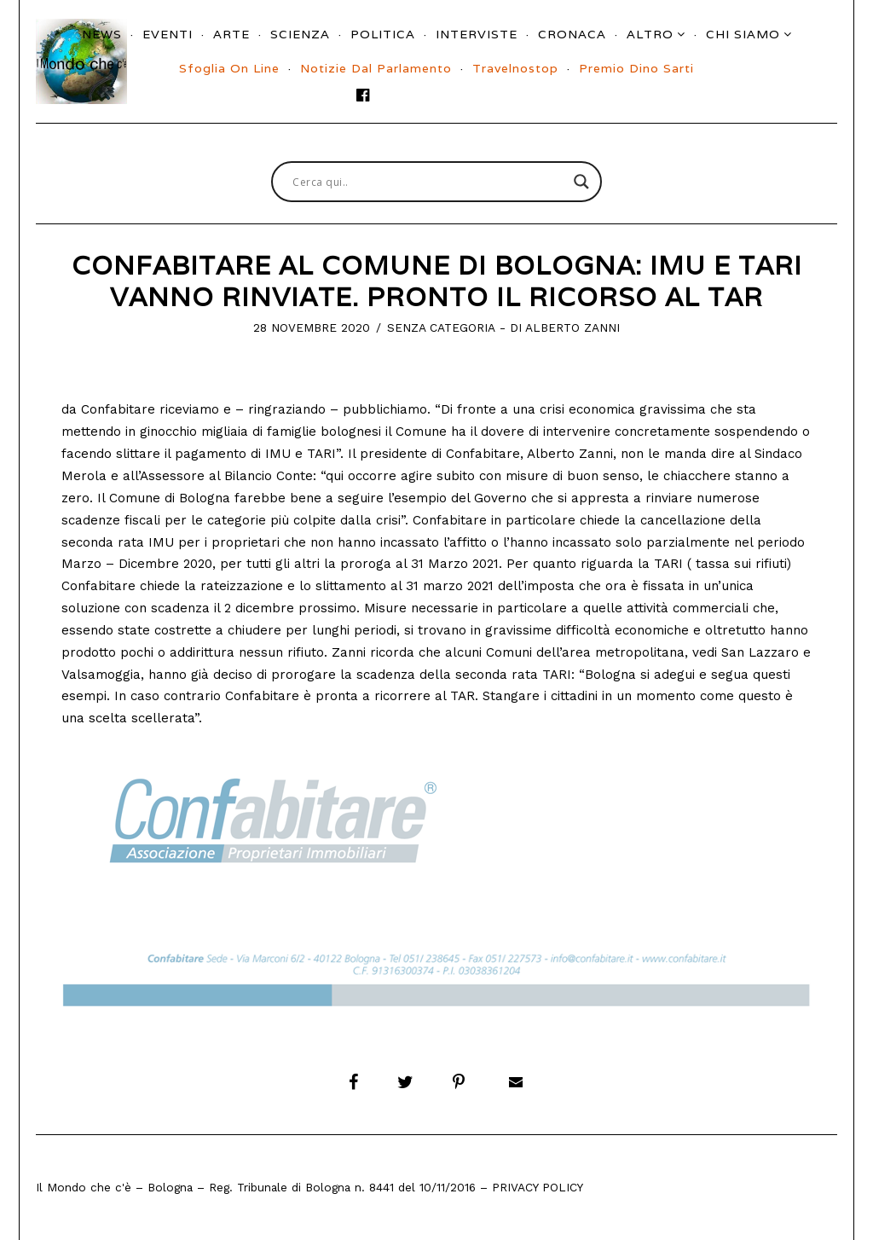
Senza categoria (441, 327)
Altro (650, 34)
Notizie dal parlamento (376, 68)
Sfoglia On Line (229, 68)
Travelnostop (515, 68)
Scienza (300, 34)
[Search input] (428, 182)
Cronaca (572, 34)
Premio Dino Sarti (636, 68)
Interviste (476, 34)
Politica (382, 34)
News (102, 34)
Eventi (167, 34)
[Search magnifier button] (581, 182)
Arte (231, 34)
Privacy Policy (537, 1187)
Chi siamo (743, 34)
